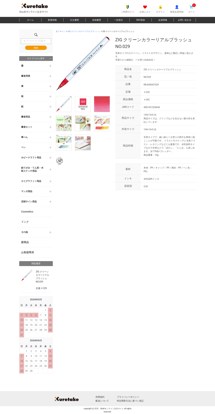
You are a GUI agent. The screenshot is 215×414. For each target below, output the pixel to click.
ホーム (30, 20)
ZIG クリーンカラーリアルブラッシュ (84, 31)
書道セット (26, 127)
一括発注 (118, 20)
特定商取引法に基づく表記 (130, 400)
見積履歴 (96, 20)
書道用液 (25, 76)
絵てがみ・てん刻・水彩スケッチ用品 (32, 169)
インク (25, 221)
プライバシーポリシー (128, 397)
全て (58, 31)
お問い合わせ (184, 20)
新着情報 (52, 20)
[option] (83, 64)
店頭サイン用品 (29, 201)
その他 (24, 232)
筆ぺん (24, 137)
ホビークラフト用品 (31, 157)
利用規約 (100, 397)
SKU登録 (140, 20)
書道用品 (25, 116)
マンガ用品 (26, 191)
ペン (23, 147)
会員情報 (162, 20)
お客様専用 (27, 252)
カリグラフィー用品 (31, 181)
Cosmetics (27, 211)
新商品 (25, 242)
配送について (102, 400)
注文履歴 (74, 20)
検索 (36, 48)
